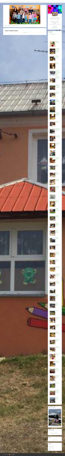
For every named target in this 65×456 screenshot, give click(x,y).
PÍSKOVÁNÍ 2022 (57, 202)
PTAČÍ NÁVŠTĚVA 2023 (57, 260)
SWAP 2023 (57, 310)
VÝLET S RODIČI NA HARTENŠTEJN (58, 100)
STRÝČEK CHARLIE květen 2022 (57, 209)
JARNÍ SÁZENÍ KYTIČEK (58, 78)
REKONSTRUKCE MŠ (52, 156)
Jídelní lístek (23, 1)
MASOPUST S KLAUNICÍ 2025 (58, 376)
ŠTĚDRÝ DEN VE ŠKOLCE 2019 (57, 144)
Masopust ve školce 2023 (58, 267)
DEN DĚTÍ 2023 (57, 296)
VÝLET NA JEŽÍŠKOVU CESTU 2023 (57, 282)
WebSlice (13, 454)
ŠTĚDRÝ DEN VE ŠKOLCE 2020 (57, 158)
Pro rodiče (28, 1)
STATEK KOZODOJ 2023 (57, 304)
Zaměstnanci (37, 1)
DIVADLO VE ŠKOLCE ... (57, 122)
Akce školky (18, 1)
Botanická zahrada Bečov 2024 (57, 369)
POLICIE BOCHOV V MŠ (57, 57)
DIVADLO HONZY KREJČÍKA (57, 231)
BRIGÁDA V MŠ (57, 64)
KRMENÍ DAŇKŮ (57, 238)
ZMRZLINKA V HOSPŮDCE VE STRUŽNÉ (58, 86)
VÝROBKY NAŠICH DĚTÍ (58, 42)
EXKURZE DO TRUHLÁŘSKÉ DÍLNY (58, 129)
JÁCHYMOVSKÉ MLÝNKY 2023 (53, 294)
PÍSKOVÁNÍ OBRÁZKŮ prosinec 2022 (58, 253)
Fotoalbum (8, 1)
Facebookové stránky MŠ (54, 433)
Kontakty (32, 1)
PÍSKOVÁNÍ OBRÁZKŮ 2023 (57, 340)
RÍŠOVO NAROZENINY (58, 333)
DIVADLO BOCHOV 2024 (58, 347)
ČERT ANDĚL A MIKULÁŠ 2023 (57, 318)
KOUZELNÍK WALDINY (57, 115)
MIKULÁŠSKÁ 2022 (58, 245)
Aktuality (13, 1)
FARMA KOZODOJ (57, 166)
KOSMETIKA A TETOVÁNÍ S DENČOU (58, 275)
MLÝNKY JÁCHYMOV (57, 216)
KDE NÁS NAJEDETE (52, 34)
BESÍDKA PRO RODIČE (58, 93)
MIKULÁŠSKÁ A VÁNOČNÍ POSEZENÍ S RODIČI (58, 50)
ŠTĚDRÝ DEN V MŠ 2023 (57, 362)
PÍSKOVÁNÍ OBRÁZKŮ (57, 180)
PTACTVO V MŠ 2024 (57, 354)
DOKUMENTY (43, 1)
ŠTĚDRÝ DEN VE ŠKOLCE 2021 (57, 187)
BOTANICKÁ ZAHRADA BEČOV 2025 (57, 391)
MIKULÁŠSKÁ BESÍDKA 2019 (58, 136)
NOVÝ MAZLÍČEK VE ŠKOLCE (58, 173)
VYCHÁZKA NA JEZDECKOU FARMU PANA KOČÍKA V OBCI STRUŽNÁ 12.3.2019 (58, 74)
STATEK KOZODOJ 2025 (57, 398)
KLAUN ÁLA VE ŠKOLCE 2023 (57, 326)
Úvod (5, 1)
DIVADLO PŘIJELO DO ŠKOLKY (57, 224)
